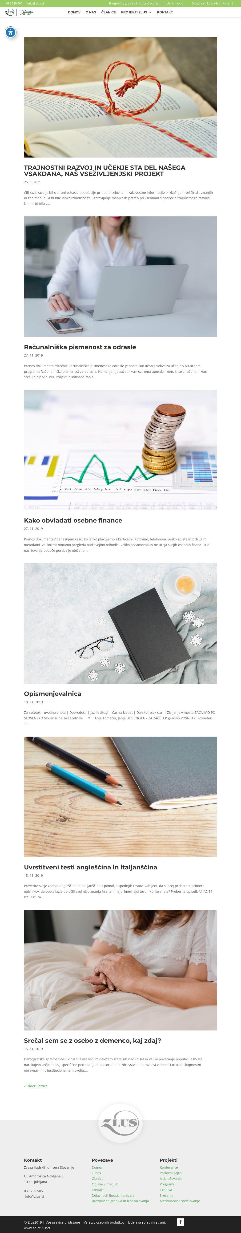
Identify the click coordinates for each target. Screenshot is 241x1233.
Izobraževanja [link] (171, 1178)
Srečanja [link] (166, 1195)
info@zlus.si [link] (35, 3)
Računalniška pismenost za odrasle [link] (80, 347)
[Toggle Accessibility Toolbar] (10, 25)
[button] (180, 1222)
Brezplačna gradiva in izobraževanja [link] (134, 3)
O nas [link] (91, 12)
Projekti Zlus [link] (134, 12)
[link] (19, 14)
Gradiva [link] (166, 1190)
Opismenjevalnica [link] (52, 694)
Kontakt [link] (165, 12)
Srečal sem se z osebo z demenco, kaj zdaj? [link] (92, 1040)
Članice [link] (108, 12)
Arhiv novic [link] (175, 3)
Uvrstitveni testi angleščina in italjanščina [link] (90, 867)
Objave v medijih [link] (105, 1184)
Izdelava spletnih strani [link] (146, 1222)
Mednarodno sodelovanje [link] (180, 1201)
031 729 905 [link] (13, 3)
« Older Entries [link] (36, 1086)
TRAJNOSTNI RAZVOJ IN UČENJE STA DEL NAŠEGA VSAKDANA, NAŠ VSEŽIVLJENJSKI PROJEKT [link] (104, 171)
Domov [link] (74, 12)
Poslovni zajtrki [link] (171, 1173)
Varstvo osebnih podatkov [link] (104, 1222)
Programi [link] (167, 1184)
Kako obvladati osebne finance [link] (73, 520)
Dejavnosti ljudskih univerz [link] (210, 3)
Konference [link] (169, 1167)
